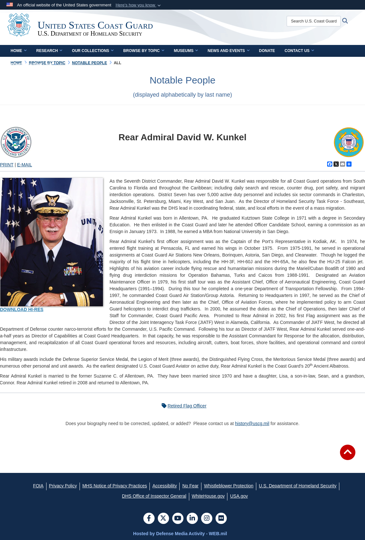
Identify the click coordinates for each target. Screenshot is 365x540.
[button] (138, 5)
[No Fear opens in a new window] (190, 485)
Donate (267, 50)
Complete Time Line (33, 65)
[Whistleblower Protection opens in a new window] (228, 485)
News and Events (228, 50)
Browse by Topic (143, 50)
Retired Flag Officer (182, 405)
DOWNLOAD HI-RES (21, 309)
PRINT (6, 164)
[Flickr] (221, 518)
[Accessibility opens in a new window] (164, 485)
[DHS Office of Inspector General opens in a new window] (154, 496)
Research (49, 50)
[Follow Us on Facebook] (149, 518)
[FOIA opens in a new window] (38, 485)
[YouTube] (177, 518)
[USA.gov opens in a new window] (239, 496)
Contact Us (299, 50)
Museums (186, 50)
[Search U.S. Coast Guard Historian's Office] (317, 21)
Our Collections (93, 50)
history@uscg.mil (252, 423)
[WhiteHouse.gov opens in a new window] (208, 496)
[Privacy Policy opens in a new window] (63, 485)
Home (19, 50)
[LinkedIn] (192, 518)
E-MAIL (24, 164)
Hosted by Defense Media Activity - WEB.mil (180, 533)
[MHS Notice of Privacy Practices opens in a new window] (114, 485)
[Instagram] (206, 518)
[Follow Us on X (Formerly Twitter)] (163, 518)
